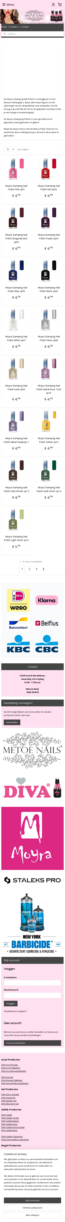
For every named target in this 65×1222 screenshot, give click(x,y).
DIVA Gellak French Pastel (13, 1127)
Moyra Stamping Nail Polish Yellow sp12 (49, 440)
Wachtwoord (11, 989)
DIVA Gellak (6, 1115)
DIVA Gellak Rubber (10, 1121)
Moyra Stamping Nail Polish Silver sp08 (49, 338)
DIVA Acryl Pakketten (10, 1068)
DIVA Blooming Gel (10, 1104)
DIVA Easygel (7, 1077)
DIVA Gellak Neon (9, 1130)
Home (4, 26)
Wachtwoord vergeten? (15, 1011)
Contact (25, 26)
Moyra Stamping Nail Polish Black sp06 (49, 289)
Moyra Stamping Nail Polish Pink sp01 (16, 187)
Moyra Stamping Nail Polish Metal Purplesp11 (16, 440)
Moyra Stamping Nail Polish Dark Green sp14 (48, 489)
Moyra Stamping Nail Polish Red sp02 (49, 187)
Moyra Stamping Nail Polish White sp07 (16, 338)
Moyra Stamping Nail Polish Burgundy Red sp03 (16, 238)
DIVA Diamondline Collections (15, 1139)
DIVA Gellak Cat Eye (10, 1118)
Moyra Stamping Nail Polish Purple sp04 (49, 236)
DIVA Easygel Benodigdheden (14, 1083)
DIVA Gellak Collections (12, 1136)
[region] (32, 1176)
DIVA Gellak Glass (9, 1124)
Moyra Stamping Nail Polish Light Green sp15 (16, 538)
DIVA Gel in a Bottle (10, 1094)
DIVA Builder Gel (8, 1100)
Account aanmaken (16, 1042)
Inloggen (10, 1003)
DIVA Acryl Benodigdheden (13, 1071)
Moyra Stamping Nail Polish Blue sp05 (16, 289)
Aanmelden (12, 722)
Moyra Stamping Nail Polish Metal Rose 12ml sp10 (48, 389)
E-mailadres (10, 977)
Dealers (14, 26)
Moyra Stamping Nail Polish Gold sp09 (16, 387)
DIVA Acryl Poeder (9, 1065)
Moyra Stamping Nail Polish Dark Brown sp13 (16, 489)
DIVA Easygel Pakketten (11, 1080)
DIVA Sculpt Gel (8, 1097)
